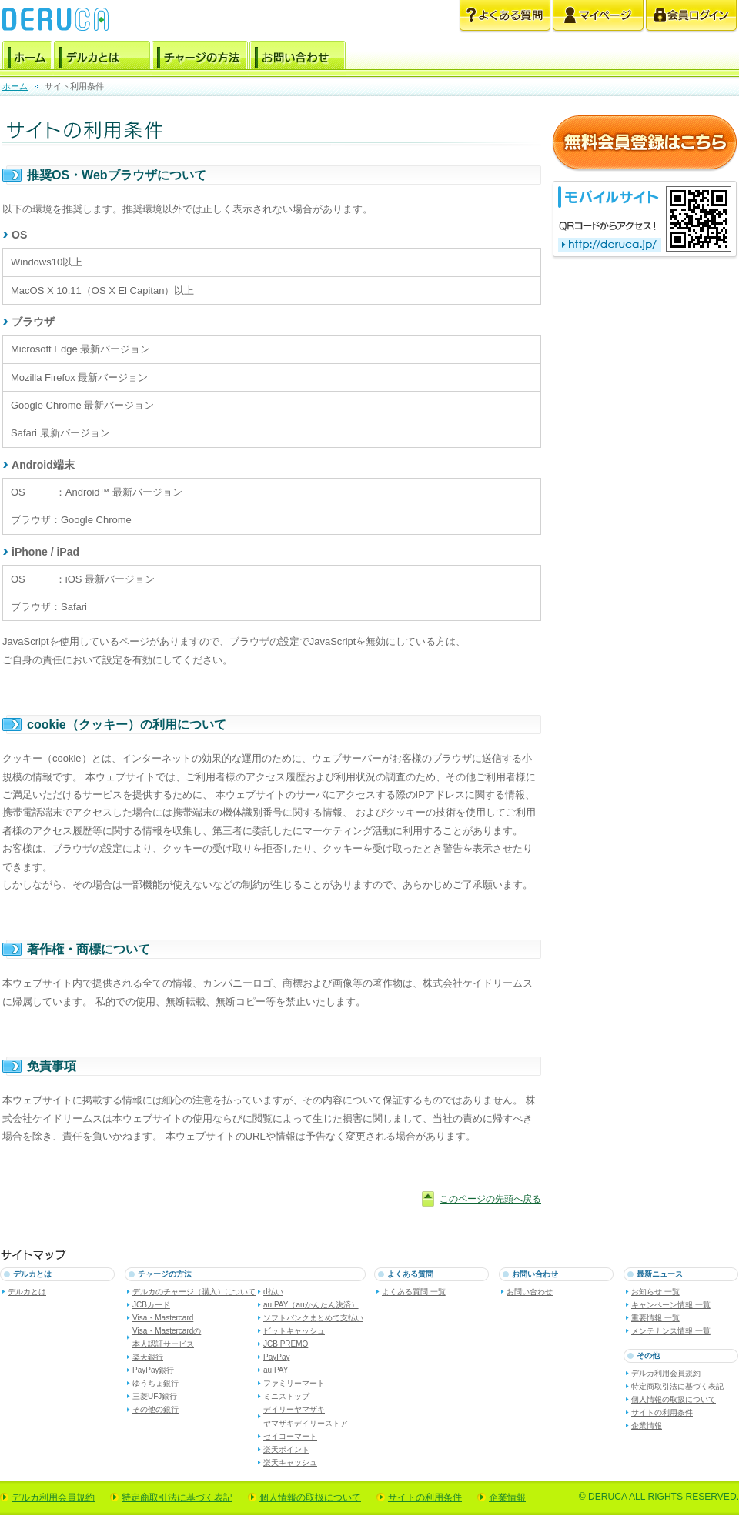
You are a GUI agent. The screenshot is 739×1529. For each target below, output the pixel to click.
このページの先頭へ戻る (490, 1198)
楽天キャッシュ (290, 1462)
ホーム (27, 57)
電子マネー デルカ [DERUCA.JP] (55, 19)
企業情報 (646, 1425)
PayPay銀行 (153, 1370)
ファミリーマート (294, 1383)
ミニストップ (286, 1396)
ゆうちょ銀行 (155, 1383)
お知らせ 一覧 (655, 1291)
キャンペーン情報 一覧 (671, 1304)
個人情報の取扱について (673, 1399)
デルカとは (102, 57)
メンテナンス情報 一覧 (671, 1331)
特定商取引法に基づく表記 (677, 1386)
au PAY (275, 1370)
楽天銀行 (147, 1357)
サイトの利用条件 (662, 1412)
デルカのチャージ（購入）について (194, 1291)
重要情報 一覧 (655, 1318)
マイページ (598, 16)
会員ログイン (691, 16)
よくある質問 (505, 16)
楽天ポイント (286, 1449)
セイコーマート (290, 1436)
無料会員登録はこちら (644, 143)
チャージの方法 (200, 57)
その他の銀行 (155, 1409)
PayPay (276, 1357)
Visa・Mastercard (162, 1318)
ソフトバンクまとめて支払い (313, 1318)
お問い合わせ (297, 57)
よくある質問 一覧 (414, 1291)
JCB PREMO (285, 1344)
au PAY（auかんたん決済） (311, 1304)
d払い (273, 1291)
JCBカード (151, 1304)
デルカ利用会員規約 (666, 1373)
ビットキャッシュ (294, 1331)
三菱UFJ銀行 (154, 1396)
